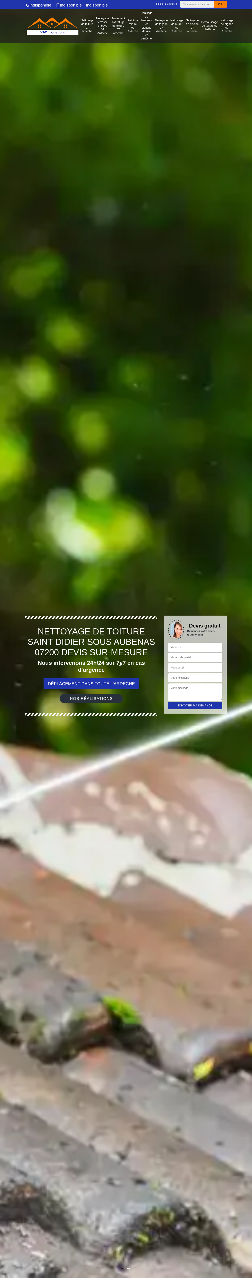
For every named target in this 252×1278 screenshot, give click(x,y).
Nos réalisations (91, 698)
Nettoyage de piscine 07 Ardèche (192, 26)
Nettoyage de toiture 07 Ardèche (87, 26)
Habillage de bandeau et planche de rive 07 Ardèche (146, 25)
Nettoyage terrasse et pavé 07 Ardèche (102, 26)
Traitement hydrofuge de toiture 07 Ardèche (118, 26)
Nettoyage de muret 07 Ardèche (177, 26)
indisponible (38, 5)
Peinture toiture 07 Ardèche (133, 26)
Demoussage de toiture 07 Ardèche (209, 25)
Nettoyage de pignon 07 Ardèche (227, 26)
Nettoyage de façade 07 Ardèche (161, 26)
